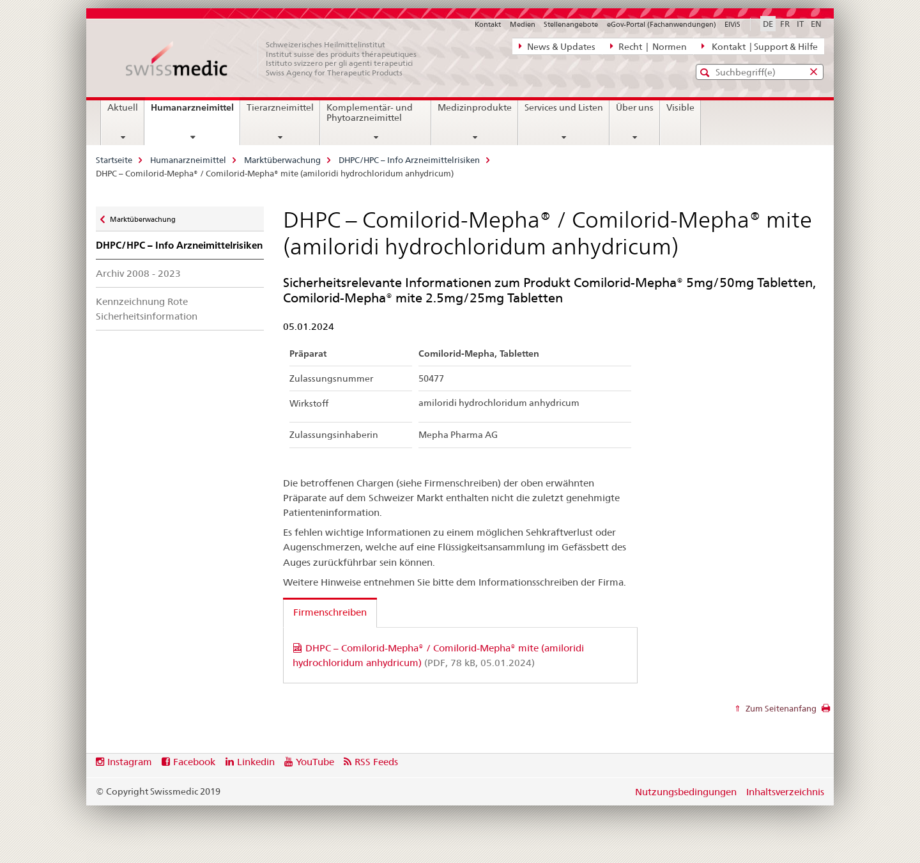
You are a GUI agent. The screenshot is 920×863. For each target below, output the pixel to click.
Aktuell (122, 107)
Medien (522, 24)
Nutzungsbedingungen (686, 792)
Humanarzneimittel (195, 112)
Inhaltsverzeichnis (785, 792)
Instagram (129, 762)
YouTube (315, 762)
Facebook (194, 762)
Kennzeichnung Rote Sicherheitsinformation (146, 308)
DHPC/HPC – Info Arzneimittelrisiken (409, 160)
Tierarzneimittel (280, 107)
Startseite (114, 160)
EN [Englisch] (816, 24)
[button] (706, 73)
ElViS (732, 24)
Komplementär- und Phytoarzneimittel (369, 112)
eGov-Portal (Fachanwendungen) (661, 24)
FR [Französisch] (785, 24)
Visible (680, 107)
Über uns (635, 107)
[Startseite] (278, 58)
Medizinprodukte (475, 107)
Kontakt (488, 24)
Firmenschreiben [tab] (330, 612)
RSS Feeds (376, 762)
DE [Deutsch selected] (768, 24)
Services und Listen (564, 107)
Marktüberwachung (282, 160)
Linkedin (256, 762)
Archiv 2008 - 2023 (138, 273)
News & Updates (557, 46)
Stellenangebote (571, 24)
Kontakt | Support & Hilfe (760, 46)
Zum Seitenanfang (780, 708)
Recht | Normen (648, 46)
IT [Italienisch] (800, 24)
